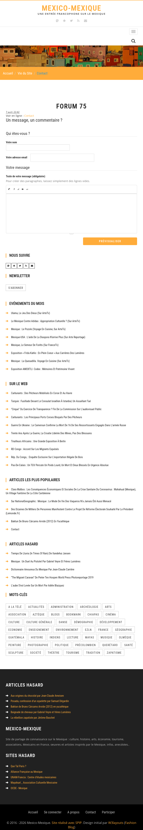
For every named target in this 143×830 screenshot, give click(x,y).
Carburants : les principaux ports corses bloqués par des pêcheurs (44, 415)
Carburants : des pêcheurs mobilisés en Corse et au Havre (39, 392)
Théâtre (54, 648)
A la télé (15, 602)
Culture (14, 617)
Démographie (83, 617)
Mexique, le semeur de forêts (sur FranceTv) (32, 345)
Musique (106, 633)
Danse (63, 617)
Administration (62, 602)
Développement (111, 617)
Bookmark (73, 610)
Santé (128, 640)
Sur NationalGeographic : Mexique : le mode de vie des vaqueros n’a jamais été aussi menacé (59, 498)
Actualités (36, 602)
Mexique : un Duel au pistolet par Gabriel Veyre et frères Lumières (43, 557)
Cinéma (111, 610)
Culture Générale (39, 617)
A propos (73, 807)
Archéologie (89, 602)
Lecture (73, 633)
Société (35, 648)
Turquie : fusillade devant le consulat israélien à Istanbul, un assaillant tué (48, 400)
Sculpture (16, 648)
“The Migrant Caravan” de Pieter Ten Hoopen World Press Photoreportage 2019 (50, 573)
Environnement (67, 625)
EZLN (88, 625)
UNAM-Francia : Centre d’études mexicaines (31, 772)
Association (17, 610)
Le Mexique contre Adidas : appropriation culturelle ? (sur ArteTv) (43, 321)
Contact (29, 116)
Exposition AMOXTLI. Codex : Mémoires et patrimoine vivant (40, 368)
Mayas (89, 633)
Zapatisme (114, 648)
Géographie (123, 625)
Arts (108, 602)
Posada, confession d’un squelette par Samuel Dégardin (37, 696)
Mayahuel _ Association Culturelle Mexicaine (32, 778)
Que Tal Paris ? (16, 762)
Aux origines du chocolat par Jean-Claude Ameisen (35, 691)
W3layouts (115, 818)
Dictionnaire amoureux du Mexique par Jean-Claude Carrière (40, 565)
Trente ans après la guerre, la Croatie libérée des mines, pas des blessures (49, 431)
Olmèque (125, 633)
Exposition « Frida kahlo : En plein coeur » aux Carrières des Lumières (45, 352)
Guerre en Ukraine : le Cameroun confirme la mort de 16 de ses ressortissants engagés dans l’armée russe (66, 423)
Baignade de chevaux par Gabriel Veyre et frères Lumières (38, 707)
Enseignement (39, 625)
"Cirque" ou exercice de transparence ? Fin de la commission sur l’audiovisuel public (54, 408)
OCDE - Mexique (16, 783)
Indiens (55, 633)
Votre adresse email (16, 158)
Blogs (55, 610)
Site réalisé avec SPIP (67, 818)
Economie (15, 625)
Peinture (14, 640)
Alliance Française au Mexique (24, 767)
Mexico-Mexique (71, 9)
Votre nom (11, 142)
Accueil (8, 73)
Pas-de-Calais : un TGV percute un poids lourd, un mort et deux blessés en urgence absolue (57, 462)
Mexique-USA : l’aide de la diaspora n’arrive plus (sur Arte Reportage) (46, 337)
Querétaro (110, 640)
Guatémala (16, 633)
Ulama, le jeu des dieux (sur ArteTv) (28, 313)
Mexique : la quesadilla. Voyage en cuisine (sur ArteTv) (38, 360)
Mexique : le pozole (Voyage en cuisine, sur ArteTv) (36, 329)
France (103, 625)
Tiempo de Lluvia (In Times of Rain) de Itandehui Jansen (38, 549)
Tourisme (72, 648)
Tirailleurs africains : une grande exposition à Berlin (36, 439)
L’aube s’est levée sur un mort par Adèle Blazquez (35, 581)
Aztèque (39, 610)
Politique (62, 640)
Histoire (37, 633)
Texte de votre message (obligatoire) (25, 176)
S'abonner (15, 288)
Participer (108, 807)
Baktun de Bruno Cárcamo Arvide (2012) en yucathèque (38, 518)
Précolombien (85, 640)
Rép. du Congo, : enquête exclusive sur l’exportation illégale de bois (44, 455)
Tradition (93, 648)
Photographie (38, 640)
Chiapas (93, 610)
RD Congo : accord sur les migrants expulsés (32, 447)
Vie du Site (25, 73)
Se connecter (52, 807)
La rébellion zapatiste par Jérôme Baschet (30, 712)
